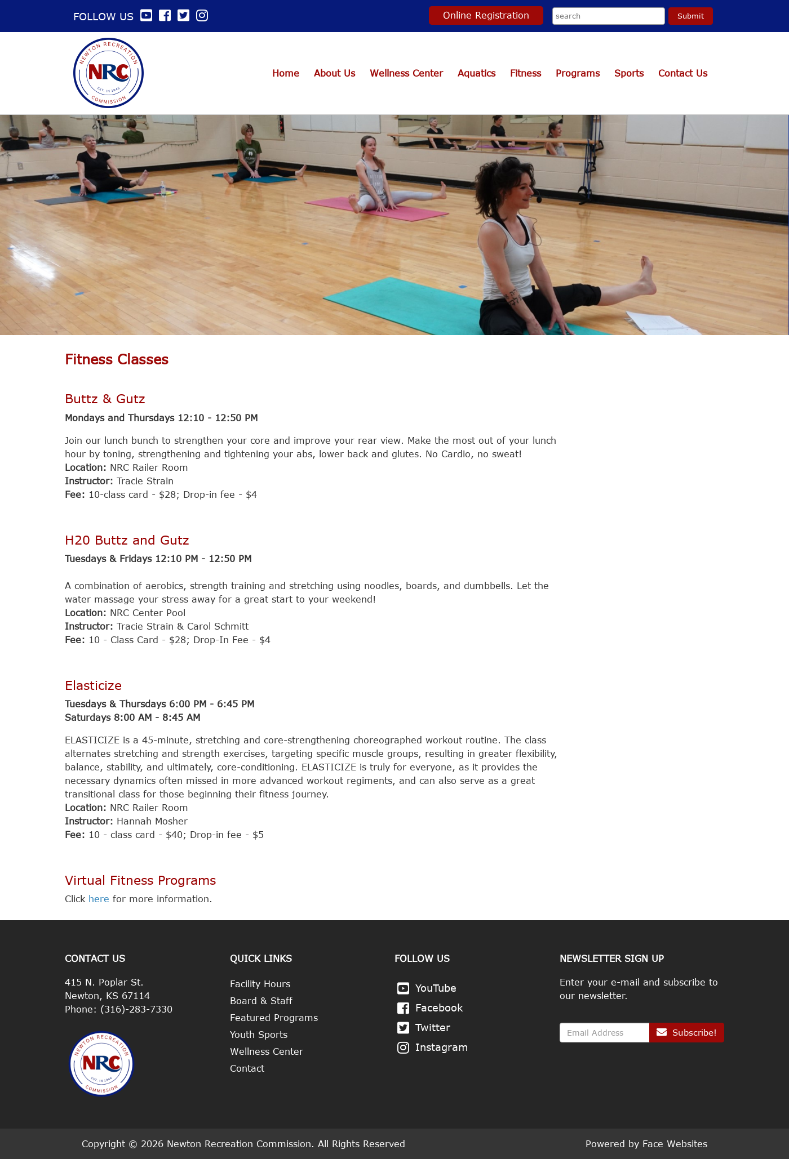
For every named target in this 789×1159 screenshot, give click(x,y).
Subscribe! (687, 1032)
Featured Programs (274, 1018)
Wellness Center (406, 73)
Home (285, 73)
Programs (578, 73)
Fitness (525, 73)
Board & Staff (261, 1001)
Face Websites (674, 1144)
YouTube (435, 988)
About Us (334, 73)
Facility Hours (260, 984)
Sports (629, 73)
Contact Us (682, 73)
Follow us (114, 16)
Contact (247, 1068)
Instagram (441, 1047)
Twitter (432, 1027)
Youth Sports (258, 1034)
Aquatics (476, 73)
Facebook (439, 1007)
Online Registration (486, 15)
